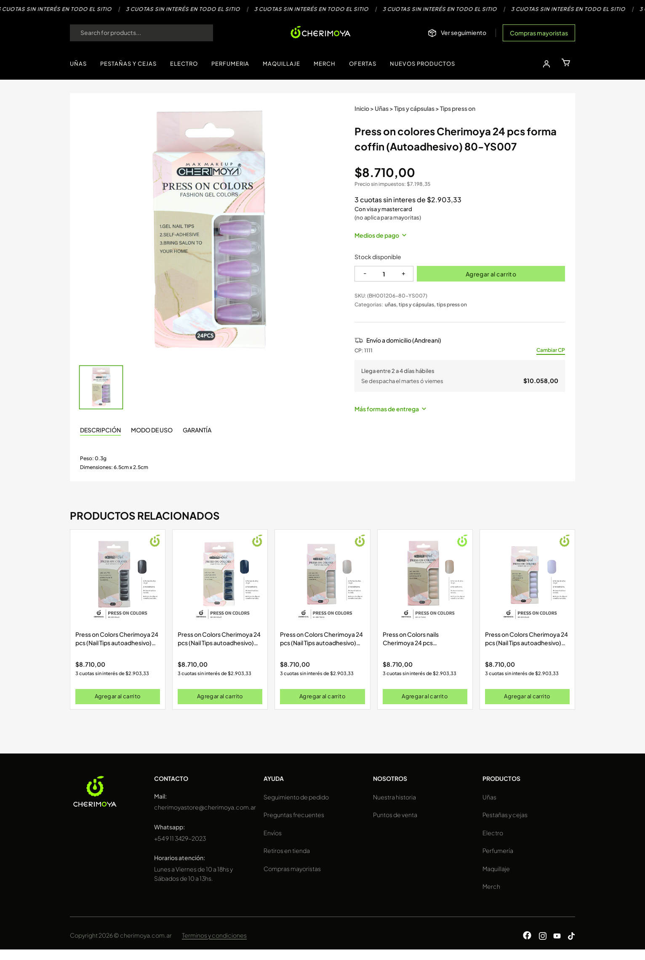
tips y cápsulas (416, 304)
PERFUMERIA (230, 63)
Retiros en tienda (287, 850)
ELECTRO (184, 63)
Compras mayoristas (539, 33)
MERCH (325, 63)
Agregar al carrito (491, 274)
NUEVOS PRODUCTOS (422, 63)
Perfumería (497, 850)
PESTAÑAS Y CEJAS (128, 63)
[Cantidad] (384, 274)
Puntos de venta (395, 814)
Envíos (273, 833)
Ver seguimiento (463, 32)
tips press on (452, 304)
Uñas (382, 108)
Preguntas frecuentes (294, 814)
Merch (491, 886)
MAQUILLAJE (281, 63)
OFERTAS (362, 63)
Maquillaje (496, 868)
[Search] (198, 33)
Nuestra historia (394, 797)
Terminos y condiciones (214, 935)
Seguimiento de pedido (296, 797)
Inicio (361, 108)
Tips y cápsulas (414, 108)
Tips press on (457, 108)
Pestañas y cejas (505, 814)
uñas (390, 304)
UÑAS (78, 63)
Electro (492, 833)
